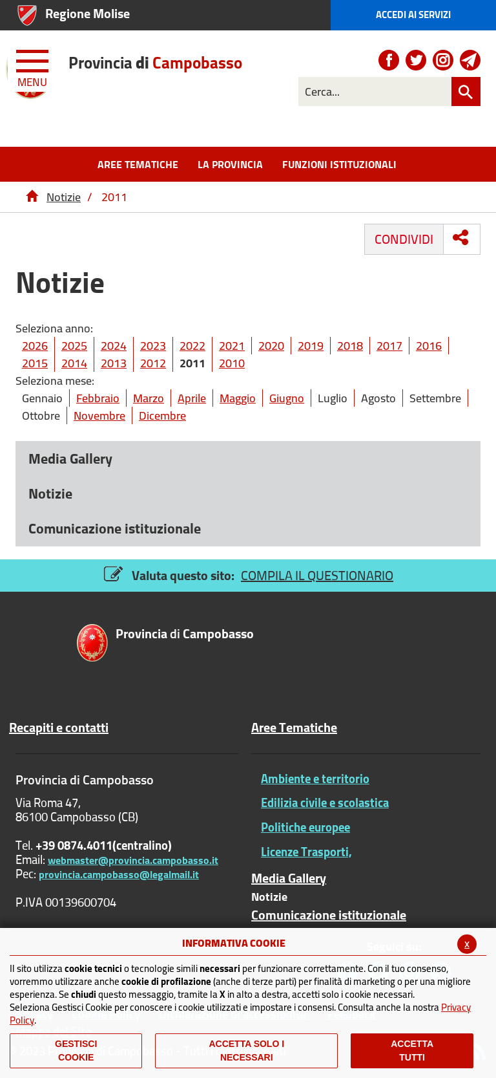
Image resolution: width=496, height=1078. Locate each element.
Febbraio (97, 398)
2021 (232, 345)
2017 (389, 345)
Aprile (192, 398)
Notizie (63, 197)
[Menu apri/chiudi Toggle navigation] (33, 66)
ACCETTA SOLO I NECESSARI (246, 1050)
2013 (114, 363)
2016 (429, 345)
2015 (35, 363)
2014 (74, 363)
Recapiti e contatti (58, 727)
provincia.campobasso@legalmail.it (119, 874)
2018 (350, 345)
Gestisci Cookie (76, 1050)
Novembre (99, 415)
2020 (271, 345)
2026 (35, 345)
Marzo (148, 398)
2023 (153, 345)
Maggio (238, 398)
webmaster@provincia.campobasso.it (133, 860)
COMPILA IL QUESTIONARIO (317, 575)
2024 (114, 345)
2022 (192, 345)
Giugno (286, 398)
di (155, 62)
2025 (74, 345)
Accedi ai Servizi (413, 14)
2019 (311, 345)
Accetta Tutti (412, 1050)
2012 (153, 363)
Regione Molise (87, 13)
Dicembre (162, 415)
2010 (232, 363)
